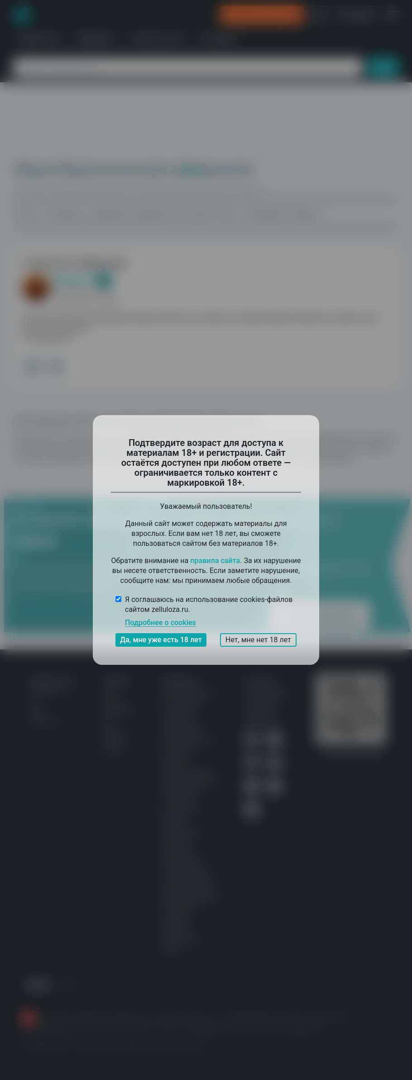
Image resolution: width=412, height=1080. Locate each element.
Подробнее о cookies (160, 622)
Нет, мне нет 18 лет (258, 639)
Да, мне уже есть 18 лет (161, 639)
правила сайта (215, 560)
